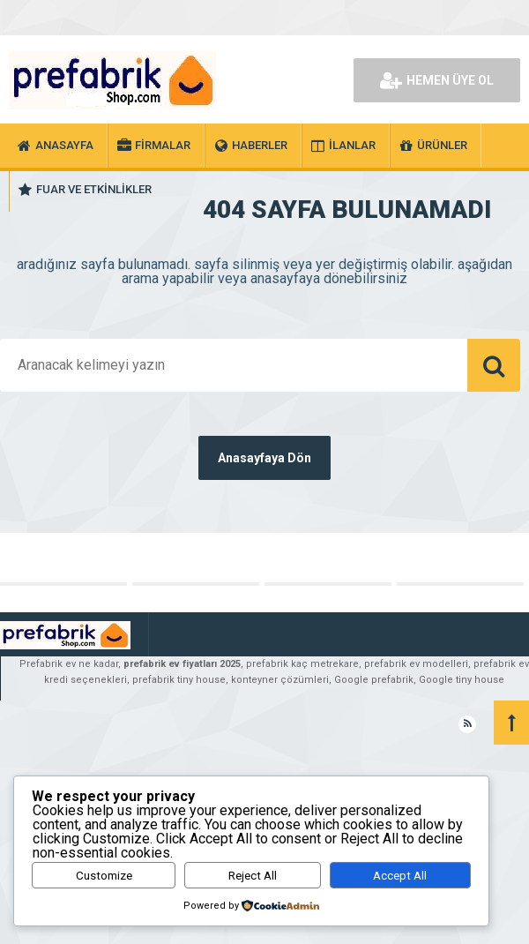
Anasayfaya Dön (264, 458)
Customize (104, 875)
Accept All (400, 875)
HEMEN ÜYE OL (437, 80)
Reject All (252, 875)
